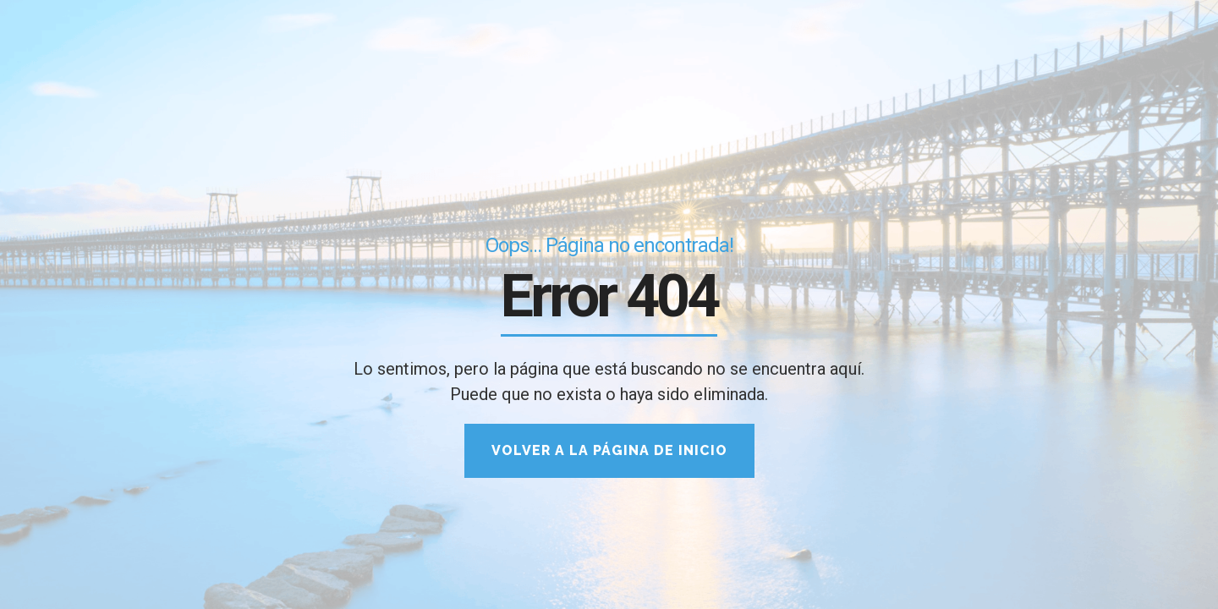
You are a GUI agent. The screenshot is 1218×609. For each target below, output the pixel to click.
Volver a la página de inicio (609, 450)
